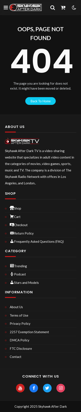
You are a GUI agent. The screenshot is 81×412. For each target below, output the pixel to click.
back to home (40, 101)
